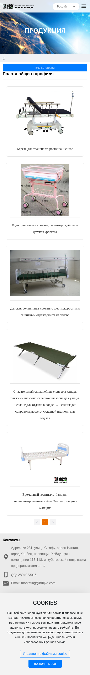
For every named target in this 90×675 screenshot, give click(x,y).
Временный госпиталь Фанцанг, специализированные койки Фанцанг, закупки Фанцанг (45, 501)
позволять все (45, 663)
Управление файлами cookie (45, 653)
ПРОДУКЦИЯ (45, 31)
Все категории (45, 67)
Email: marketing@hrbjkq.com (33, 583)
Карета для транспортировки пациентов (45, 149)
